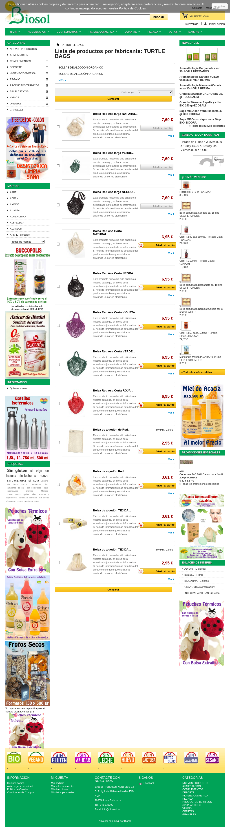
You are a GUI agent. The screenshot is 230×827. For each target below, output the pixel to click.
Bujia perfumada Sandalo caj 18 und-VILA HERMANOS (199, 215)
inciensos (36, 484)
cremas (29, 491)
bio (46, 484)
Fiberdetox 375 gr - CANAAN (195, 193)
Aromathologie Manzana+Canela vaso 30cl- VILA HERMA (200, 87)
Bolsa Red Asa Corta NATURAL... (107, 232)
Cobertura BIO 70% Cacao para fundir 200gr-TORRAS (201, 476)
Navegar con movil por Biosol (115, 821)
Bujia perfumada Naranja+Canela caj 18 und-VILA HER (201, 311)
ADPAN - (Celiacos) (195, 568)
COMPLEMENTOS (66, 32)
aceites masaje (31, 501)
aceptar (219, 6)
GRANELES (16, 109)
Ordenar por (128, 92)
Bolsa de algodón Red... (109, 471)
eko (33, 494)
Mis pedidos (57, 783)
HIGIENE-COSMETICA (100, 32)
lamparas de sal (15, 487)
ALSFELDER (17, 222)
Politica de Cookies (17, 789)
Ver (170, 136)
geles (26, 494)
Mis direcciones (59, 789)
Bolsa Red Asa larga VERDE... (113, 153)
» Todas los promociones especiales (199, 483)
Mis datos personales (62, 792)
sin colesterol (34, 487)
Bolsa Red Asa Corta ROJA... (113, 390)
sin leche (25, 476)
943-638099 (217, 159)
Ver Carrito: (199, 16)
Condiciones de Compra (20, 792)
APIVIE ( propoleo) (20, 234)
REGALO (152, 32)
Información (17, 382)
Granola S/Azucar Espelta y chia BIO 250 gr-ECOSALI (200, 104)
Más (61, 80)
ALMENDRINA (18, 216)
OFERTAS (15, 103)
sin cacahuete (16, 480)
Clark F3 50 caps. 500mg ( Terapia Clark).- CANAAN (198, 336)
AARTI (13, 192)
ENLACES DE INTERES (197, 562)
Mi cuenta (59, 777)
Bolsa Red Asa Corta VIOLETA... (115, 312)
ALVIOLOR (16, 228)
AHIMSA (14, 204)
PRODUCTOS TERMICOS (24, 85)
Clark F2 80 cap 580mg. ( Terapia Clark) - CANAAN (201, 239)
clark (46, 487)
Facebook (149, 783)
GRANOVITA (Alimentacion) (199, 587)
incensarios (12, 491)
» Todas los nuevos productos (207, 125)
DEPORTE (130, 32)
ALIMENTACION (36, 32)
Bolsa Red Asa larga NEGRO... (114, 192)
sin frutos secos (17, 484)
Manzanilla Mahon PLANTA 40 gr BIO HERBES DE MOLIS (200, 360)
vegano (44, 481)
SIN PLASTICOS (19, 91)
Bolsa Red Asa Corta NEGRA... (114, 273)
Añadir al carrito (157, 245)
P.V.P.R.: (160, 429)
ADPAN (14, 198)
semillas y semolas (28, 497)
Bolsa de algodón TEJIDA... (112, 510)
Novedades (190, 42)
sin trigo (36, 471)
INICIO (12, 32)
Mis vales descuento (62, 786)
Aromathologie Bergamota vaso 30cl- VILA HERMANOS (199, 70)
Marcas (13, 186)
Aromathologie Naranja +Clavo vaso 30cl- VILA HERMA (199, 78)
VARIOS (172, 32)
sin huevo (41, 476)
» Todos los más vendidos (196, 372)
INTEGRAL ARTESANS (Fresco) (202, 593)
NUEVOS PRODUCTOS (23, 49)
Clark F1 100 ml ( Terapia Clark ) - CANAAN (198, 263)
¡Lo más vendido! (194, 177)
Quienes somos (18, 388)
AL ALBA (15, 210)
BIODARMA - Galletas (196, 580)
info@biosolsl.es (111, 809)
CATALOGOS (13, 494)
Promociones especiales (201, 452)
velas (19, 501)
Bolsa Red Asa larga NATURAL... (115, 113)
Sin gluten (17, 470)
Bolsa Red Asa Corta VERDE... (114, 351)
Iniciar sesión (217, 23)
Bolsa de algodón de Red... (111, 429)
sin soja (33, 480)
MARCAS (193, 32)
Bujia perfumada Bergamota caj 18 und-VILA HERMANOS (201, 287)
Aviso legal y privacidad (20, 786)
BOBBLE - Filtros (193, 574)
